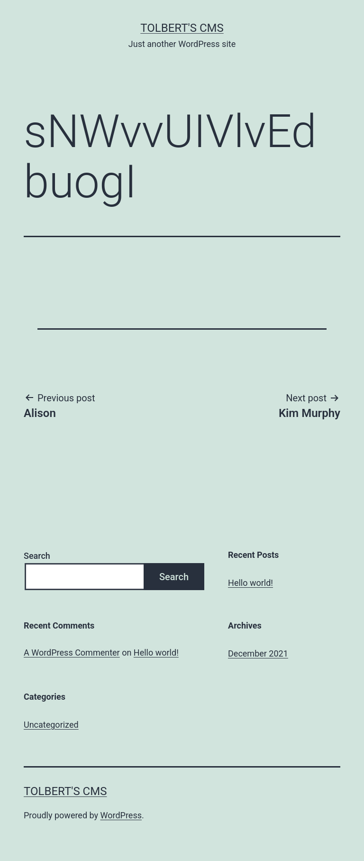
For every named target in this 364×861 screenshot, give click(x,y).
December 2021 (258, 653)
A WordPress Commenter (72, 652)
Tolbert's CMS (181, 28)
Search (37, 556)
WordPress (121, 815)
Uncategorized (51, 725)
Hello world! (250, 583)
